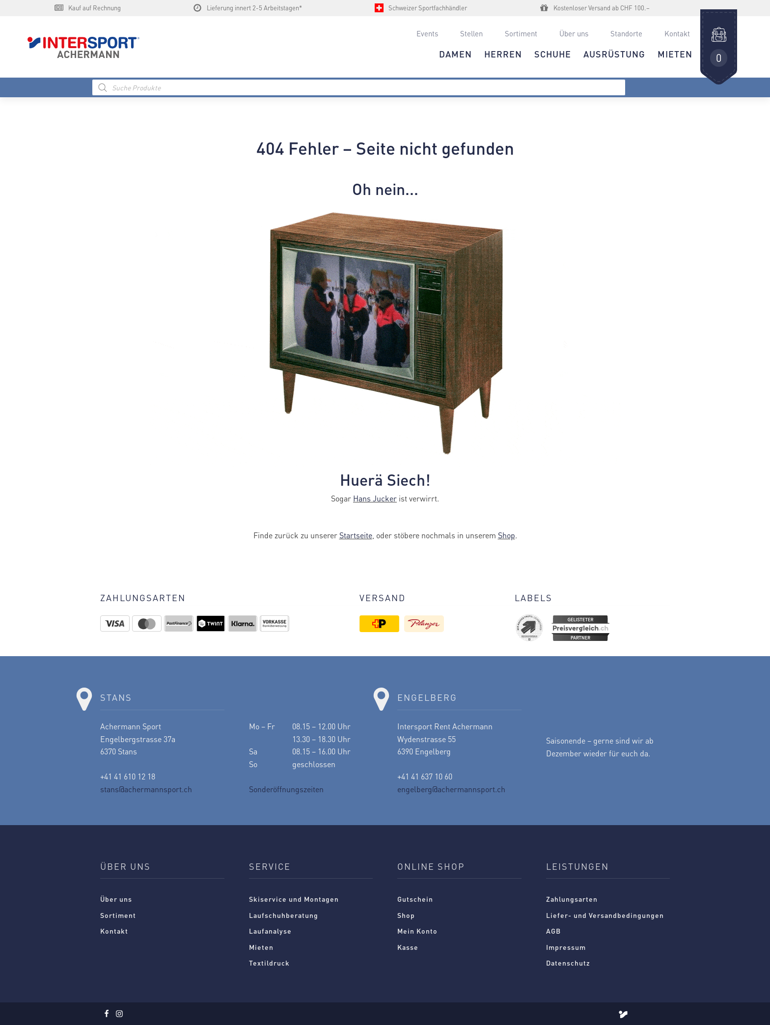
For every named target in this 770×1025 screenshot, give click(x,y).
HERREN (503, 53)
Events (427, 33)
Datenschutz (568, 962)
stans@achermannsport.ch (146, 789)
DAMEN (455, 53)
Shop (506, 535)
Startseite (355, 535)
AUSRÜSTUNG (614, 53)
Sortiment (521, 33)
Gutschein (415, 898)
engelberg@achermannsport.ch (451, 789)
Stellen (471, 33)
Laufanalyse (270, 930)
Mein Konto (417, 930)
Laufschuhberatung (283, 915)
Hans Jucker (375, 498)
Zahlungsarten (572, 898)
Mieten (261, 946)
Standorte (626, 33)
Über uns (573, 33)
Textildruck (269, 962)
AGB (553, 930)
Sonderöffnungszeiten (286, 789)
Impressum (566, 946)
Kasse (407, 946)
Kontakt (677, 33)
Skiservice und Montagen (294, 898)
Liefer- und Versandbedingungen (605, 915)
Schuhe (552, 53)
